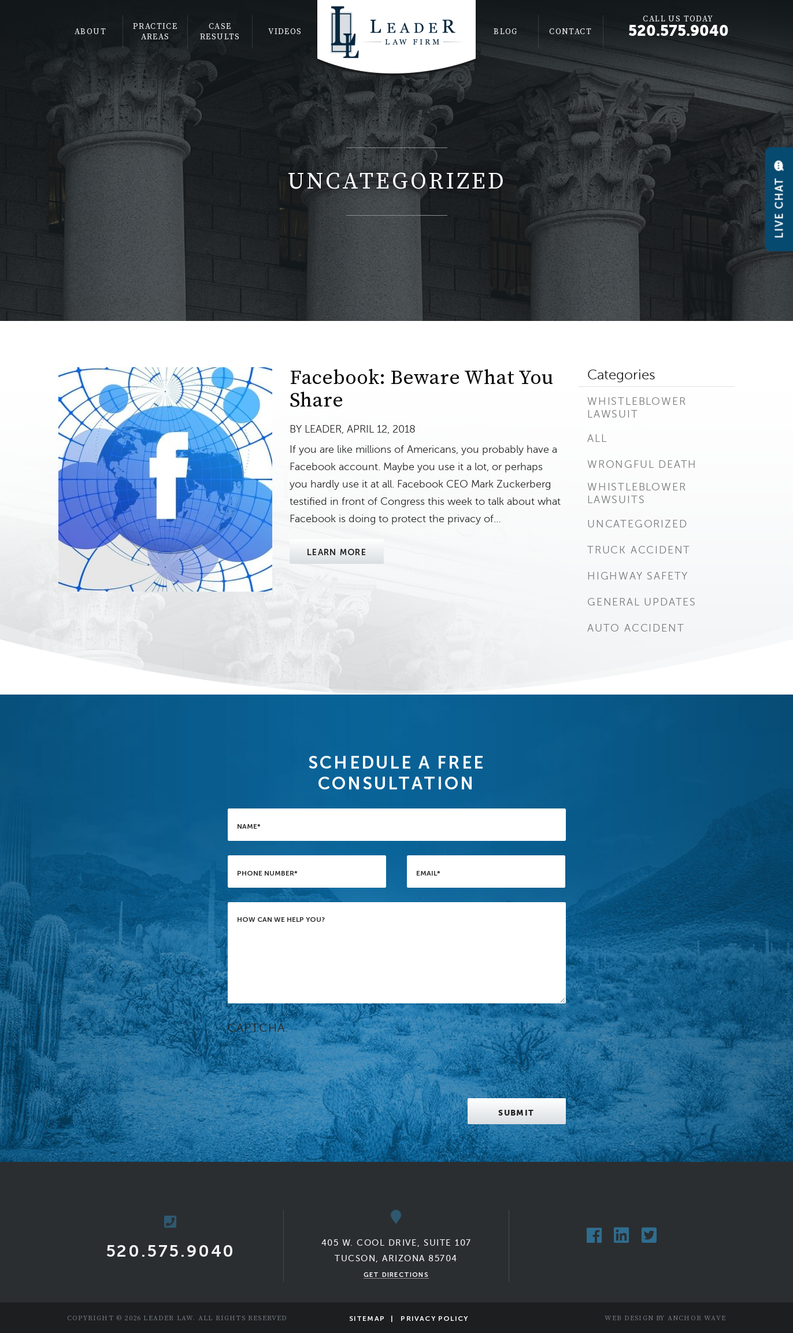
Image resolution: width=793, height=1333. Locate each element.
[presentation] (315, 1061)
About (90, 32)
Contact (570, 32)
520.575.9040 (678, 30)
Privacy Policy (434, 1318)
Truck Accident (639, 550)
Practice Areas (155, 31)
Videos (285, 32)
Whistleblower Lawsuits (636, 493)
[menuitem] (90, 32)
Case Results (220, 31)
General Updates (641, 602)
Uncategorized (637, 524)
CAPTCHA (256, 1028)
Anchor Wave (697, 1318)
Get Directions (396, 1275)
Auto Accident (635, 628)
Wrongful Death (642, 464)
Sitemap (367, 1318)
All (597, 438)
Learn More (336, 552)
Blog (506, 32)
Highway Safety (637, 576)
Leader (323, 429)
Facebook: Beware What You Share (421, 389)
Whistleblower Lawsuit (636, 408)
